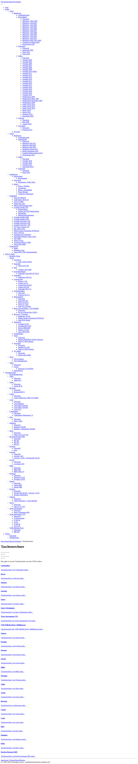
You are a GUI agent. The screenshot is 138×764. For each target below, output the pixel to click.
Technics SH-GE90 (24, 270)
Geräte (11, 258)
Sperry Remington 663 (22, 512)
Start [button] (6, 7)
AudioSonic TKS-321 (21, 200)
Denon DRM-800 (24, 328)
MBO (11, 466)
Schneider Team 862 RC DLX (28, 273)
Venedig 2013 (27, 77)
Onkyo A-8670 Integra (26, 349)
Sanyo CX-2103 (19, 506)
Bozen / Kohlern (24, 186)
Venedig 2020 (27, 91)
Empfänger (13, 196)
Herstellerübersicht (16, 374)
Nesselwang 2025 (28, 44)
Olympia (12, 473)
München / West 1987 (30, 21)
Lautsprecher (18, 279)
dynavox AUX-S (24, 295)
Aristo (11, 382)
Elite (11, 417)
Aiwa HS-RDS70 (20, 198)
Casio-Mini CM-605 (21, 407)
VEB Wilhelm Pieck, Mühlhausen (13, 625)
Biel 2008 (25, 122)
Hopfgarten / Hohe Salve (26, 182)
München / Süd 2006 (29, 29)
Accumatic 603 (19, 464)
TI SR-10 (17, 520)
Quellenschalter (19, 291)
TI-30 (16, 522)
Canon (11, 394)
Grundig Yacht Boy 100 (22, 221)
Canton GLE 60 (23, 287)
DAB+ (11, 134)
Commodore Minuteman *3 (23, 415)
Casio (11, 400)
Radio (7, 9)
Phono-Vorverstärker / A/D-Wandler (26, 308)
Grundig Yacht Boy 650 (22, 223)
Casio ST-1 (17, 409)
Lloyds (11, 460)
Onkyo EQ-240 (23, 266)
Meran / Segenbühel (25, 190)
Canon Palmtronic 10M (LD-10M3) (26, 398)
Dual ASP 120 (23, 301)
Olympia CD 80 (19, 479)
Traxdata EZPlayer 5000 (22, 242)
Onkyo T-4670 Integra (25, 341)
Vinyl (11, 357)
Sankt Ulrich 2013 (28, 106)
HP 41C (16, 444)
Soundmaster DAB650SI (22, 235)
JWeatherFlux (14, 538)
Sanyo (11, 503)
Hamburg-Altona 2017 (30, 149)
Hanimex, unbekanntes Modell (24, 429)
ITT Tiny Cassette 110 (21, 227)
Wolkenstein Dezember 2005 (32, 101)
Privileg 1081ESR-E (21, 495)
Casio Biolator (19, 404)
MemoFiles (22, 213)
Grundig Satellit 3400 (21, 219)
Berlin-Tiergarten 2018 (30, 151)
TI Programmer (19, 518)
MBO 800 (17, 470)
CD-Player (17, 260)
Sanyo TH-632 (19, 233)
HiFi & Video (10, 254)
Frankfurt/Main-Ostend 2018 (32, 153)
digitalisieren (18, 371)
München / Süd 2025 (29, 38)
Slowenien (21, 126)
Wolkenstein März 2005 (30, 99)
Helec (11, 431)
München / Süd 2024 (29, 36)
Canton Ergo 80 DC (25, 285)
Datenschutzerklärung (17, 760)
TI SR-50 (17, 524)
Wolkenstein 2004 (28, 97)
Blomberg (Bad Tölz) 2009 (31, 40)
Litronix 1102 (18, 456)
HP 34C (16, 442)
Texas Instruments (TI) (17, 514)
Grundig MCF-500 (24, 326)
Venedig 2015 (27, 81)
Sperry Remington (15, 508)
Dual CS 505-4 (23, 303)
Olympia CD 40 (19, 477)
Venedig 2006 (27, 64)
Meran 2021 (26, 112)
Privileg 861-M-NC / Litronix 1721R (26, 493)
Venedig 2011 (27, 73)
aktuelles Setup (14, 256)
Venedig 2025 (27, 95)
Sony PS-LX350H (24, 306)
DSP (15, 268)
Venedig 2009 (27, 69)
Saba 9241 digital (24, 320)
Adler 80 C (17, 380)
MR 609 (17, 532)
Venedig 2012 (27, 75)
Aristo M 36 (18, 386)
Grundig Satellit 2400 (21, 217)
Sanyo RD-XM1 (23, 332)
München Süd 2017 (29, 143)
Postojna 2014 (27, 130)
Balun (16, 248)
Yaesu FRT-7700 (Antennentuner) (25, 252)
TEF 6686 (17, 238)
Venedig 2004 (27, 60)
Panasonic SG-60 (24, 316)
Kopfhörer (17, 275)
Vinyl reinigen (19, 359)
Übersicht (25, 19)
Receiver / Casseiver (21, 314)
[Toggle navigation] (2, 4)
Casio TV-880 (18, 202)
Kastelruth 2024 (28, 116)
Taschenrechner (10, 372)
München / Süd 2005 (29, 27)
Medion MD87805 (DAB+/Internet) (30, 339)
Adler (11, 376)
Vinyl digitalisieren (20, 361)
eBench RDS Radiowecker (23, 205)
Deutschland (22, 17)
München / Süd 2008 (29, 33)
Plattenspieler (18, 297)
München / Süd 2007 (29, 31)
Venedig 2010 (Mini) (29, 71)
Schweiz (21, 118)
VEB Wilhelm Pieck (16, 528)
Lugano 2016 (27, 124)
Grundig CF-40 (23, 324)
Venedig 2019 (27, 89)
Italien (20, 56)
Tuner (16, 336)
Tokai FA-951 (18, 240)
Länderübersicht (23, 15)
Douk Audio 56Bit (24, 355)
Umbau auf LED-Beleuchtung (28, 211)
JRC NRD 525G (19, 229)
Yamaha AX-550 (24, 347)
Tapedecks (17, 322)
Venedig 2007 (27, 66)
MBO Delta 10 (19, 472)
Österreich (21, 46)
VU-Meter (17, 351)
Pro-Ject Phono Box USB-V (28, 312)
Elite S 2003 (18, 421)
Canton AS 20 (23, 283)
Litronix (12, 452)
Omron (11, 481)
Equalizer (17, 264)
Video (11, 363)
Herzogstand (22, 178)
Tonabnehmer (18, 334)
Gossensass (22, 188)
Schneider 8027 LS (24, 289)
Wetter (7, 534)
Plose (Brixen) (23, 192)
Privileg (12, 489)
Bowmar (12, 388)
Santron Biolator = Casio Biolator (25, 501)
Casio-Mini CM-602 (21, 405)
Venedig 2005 (27, 62)
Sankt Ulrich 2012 (28, 104)
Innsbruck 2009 (27, 50)
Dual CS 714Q (23, 304)
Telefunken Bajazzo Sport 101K (25, 237)
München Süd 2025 (29, 147)
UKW (11, 11)
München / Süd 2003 (29, 23)
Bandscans (17, 13)
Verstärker (17, 343)
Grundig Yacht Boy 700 (22, 225)
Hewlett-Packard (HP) (17, 437)
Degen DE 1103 (19, 203)
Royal (3, 574)
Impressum (5, 760)
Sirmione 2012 (27, 114)
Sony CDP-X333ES (25, 262)
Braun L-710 (22, 281)
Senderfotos (13, 174)
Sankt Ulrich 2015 (28, 108)
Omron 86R (18, 485)
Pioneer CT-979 (23, 330)
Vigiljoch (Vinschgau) (25, 194)
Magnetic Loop (19, 250)
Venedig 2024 (27, 93)
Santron (12, 497)
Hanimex (12, 423)
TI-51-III (17, 526)
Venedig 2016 (27, 83)
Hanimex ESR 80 (20, 427)
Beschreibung (23, 209)
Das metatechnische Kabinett (11, 2)
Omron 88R (18, 487)
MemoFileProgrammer (26, 215)
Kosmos (12, 446)
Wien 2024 (26, 54)
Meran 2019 (26, 110)
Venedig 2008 (27, 68)
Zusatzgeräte (13, 246)
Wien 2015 (26, 52)
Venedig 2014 (27, 79)
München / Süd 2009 (29, 35)
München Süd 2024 (29, 145)
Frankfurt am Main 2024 (30, 42)
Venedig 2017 (27, 85)
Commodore (13, 411)
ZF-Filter (17, 132)
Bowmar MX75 (19, 392)
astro (15, 450)
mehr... (26, 570)
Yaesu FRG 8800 (20, 244)
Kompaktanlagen (20, 271)
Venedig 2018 (27, 87)
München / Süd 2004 (29, 25)
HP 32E (16, 440)
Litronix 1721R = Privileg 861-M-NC (27, 458)
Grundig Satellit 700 (21, 207)
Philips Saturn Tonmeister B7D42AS (26, 231)
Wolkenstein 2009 (28, 102)
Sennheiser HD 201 (25, 277)
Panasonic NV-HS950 (25, 369)
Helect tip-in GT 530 (21, 435)
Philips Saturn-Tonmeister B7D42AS (31, 318)
